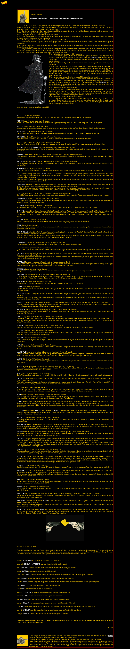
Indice (110, 636)
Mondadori (95, 58)
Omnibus (103, 82)
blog (54, 646)
